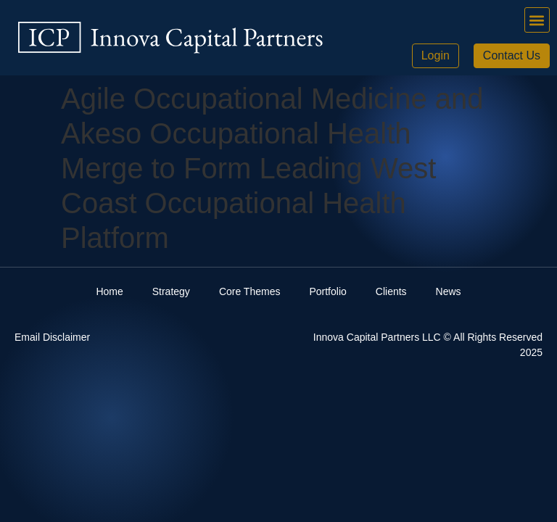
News (448, 291)
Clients (391, 291)
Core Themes (250, 291)
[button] (537, 20)
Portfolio (327, 291)
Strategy (171, 291)
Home (109, 291)
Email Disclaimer (52, 337)
